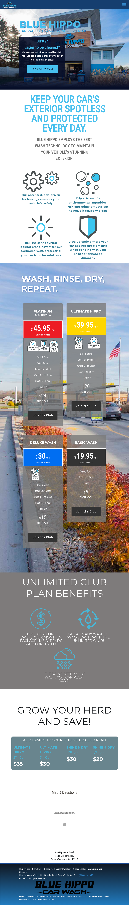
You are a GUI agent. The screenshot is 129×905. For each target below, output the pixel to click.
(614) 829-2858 (86, 875)
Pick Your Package (42, 69)
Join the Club (43, 415)
